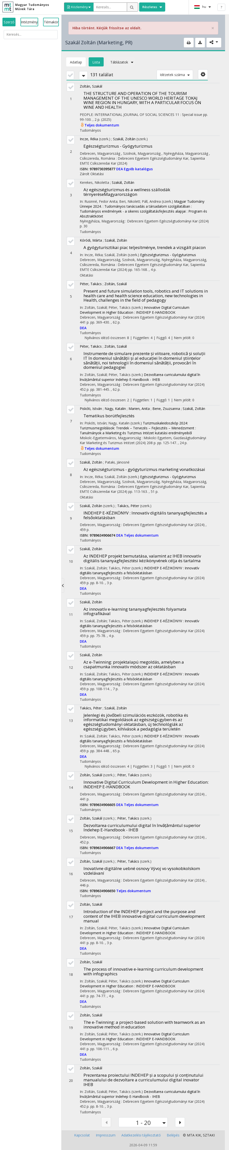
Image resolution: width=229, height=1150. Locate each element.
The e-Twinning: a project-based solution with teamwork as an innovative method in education (144, 1024)
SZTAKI (209, 1135)
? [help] (221, 7)
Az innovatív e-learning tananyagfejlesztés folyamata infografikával (134, 611)
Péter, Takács (91, 283)
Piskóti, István (91, 408)
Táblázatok (120, 62)
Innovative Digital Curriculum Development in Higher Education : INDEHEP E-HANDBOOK (134, 310)
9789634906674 (103, 535)
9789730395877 (103, 169)
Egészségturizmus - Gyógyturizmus (117, 146)
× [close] (212, 28)
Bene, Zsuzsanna (166, 408)
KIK (198, 1135)
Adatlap (76, 62)
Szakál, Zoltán (124, 139)
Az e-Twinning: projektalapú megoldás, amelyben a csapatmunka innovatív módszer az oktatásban (133, 664)
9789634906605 (103, 804)
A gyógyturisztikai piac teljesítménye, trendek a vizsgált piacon (144, 247)
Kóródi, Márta (91, 240)
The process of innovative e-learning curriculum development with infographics (143, 971)
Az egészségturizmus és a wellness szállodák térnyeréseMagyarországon (126, 192)
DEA (120, 169)
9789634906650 (103, 890)
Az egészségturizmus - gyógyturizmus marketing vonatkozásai (144, 469)
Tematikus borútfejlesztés (108, 416)
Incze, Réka (89, 139)
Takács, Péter (128, 505)
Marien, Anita (139, 408)
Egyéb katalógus (138, 169)
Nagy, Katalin (115, 408)
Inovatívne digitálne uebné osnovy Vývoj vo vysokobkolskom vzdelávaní (141, 871)
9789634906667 (103, 847)
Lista (96, 62)
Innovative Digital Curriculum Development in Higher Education (146, 784)
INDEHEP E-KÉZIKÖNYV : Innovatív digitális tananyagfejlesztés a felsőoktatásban (145, 515)
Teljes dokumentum (101, 125)
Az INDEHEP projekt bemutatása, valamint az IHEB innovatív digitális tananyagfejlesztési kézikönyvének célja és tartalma (142, 558)
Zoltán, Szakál (91, 86)
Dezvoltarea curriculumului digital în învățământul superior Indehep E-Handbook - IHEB (140, 377)
